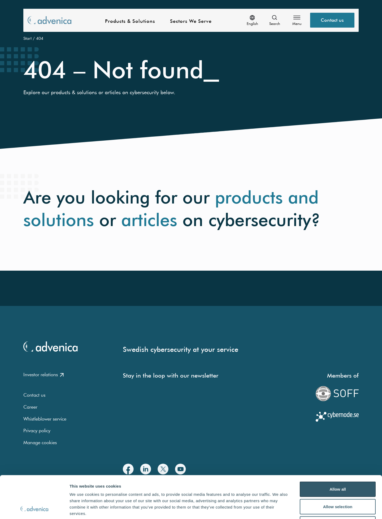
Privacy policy (36, 430)
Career (30, 407)
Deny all (337, 484)
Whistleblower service (44, 419)
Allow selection (338, 467)
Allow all (337, 449)
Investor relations (43, 374)
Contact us (34, 395)
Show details (278, 508)
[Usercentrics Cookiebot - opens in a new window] (34, 509)
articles (149, 220)
